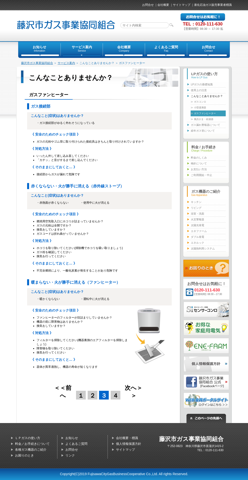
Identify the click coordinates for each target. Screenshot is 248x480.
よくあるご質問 (76, 444)
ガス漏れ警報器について (205, 124)
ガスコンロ (200, 101)
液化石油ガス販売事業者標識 (213, 5)
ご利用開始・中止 (201, 175)
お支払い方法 (199, 169)
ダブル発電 (197, 236)
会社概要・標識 (127, 438)
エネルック (197, 242)
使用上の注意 (199, 90)
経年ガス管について (203, 130)
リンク (70, 455)
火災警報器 (197, 219)
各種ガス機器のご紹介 (30, 449)
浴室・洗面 (197, 213)
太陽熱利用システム (203, 248)
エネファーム (199, 231)
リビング (196, 207)
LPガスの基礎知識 (202, 84)
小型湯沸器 (200, 107)
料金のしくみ (199, 157)
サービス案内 (66, 63)
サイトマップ (181, 5)
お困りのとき (24, 455)
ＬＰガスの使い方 (27, 438)
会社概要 (163, 5)
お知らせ (71, 438)
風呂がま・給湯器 (203, 119)
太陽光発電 (197, 225)
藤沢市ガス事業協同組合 (37, 63)
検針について (199, 163)
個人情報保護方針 (128, 444)
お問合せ (148, 5)
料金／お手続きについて (32, 444)
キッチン (196, 201)
